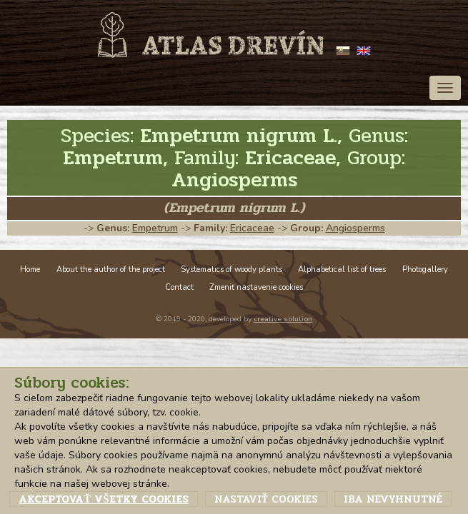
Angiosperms (355, 228)
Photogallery (425, 269)
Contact (179, 287)
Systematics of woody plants (231, 269)
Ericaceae (252, 228)
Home (30, 269)
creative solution (283, 318)
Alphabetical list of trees (342, 269)
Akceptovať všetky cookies (103, 499)
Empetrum (155, 228)
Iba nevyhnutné (393, 499)
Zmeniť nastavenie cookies (256, 287)
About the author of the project (110, 269)
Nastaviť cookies (266, 499)
